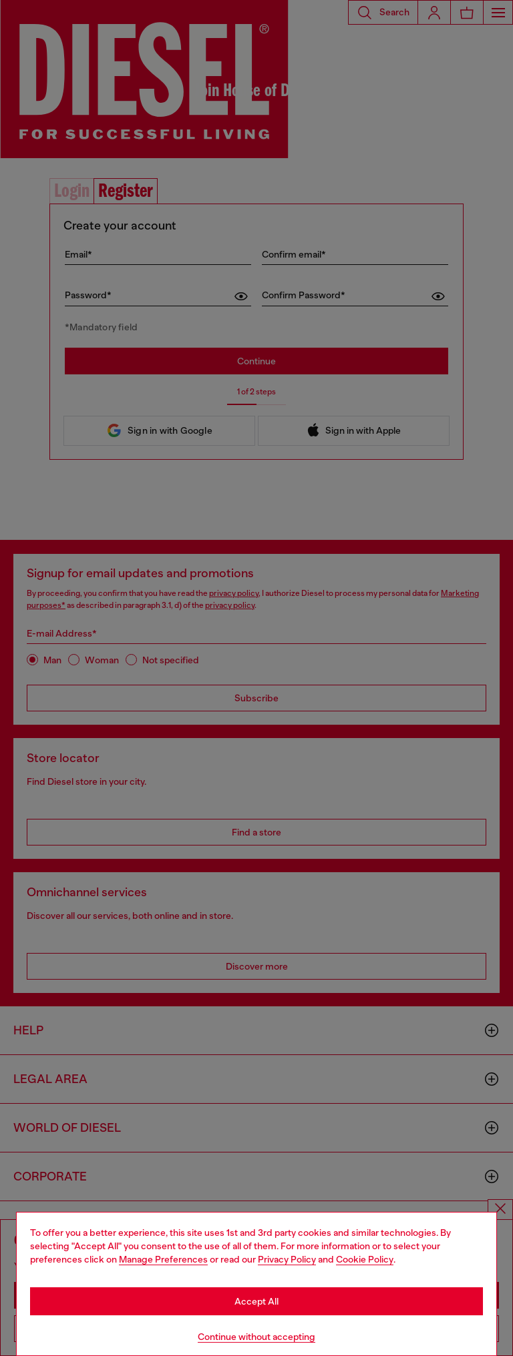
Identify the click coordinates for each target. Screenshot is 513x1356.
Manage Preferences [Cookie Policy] (163, 1259)
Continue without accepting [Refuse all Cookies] (256, 1336)
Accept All (256, 1301)
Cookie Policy (364, 1259)
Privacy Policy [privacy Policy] (287, 1259)
